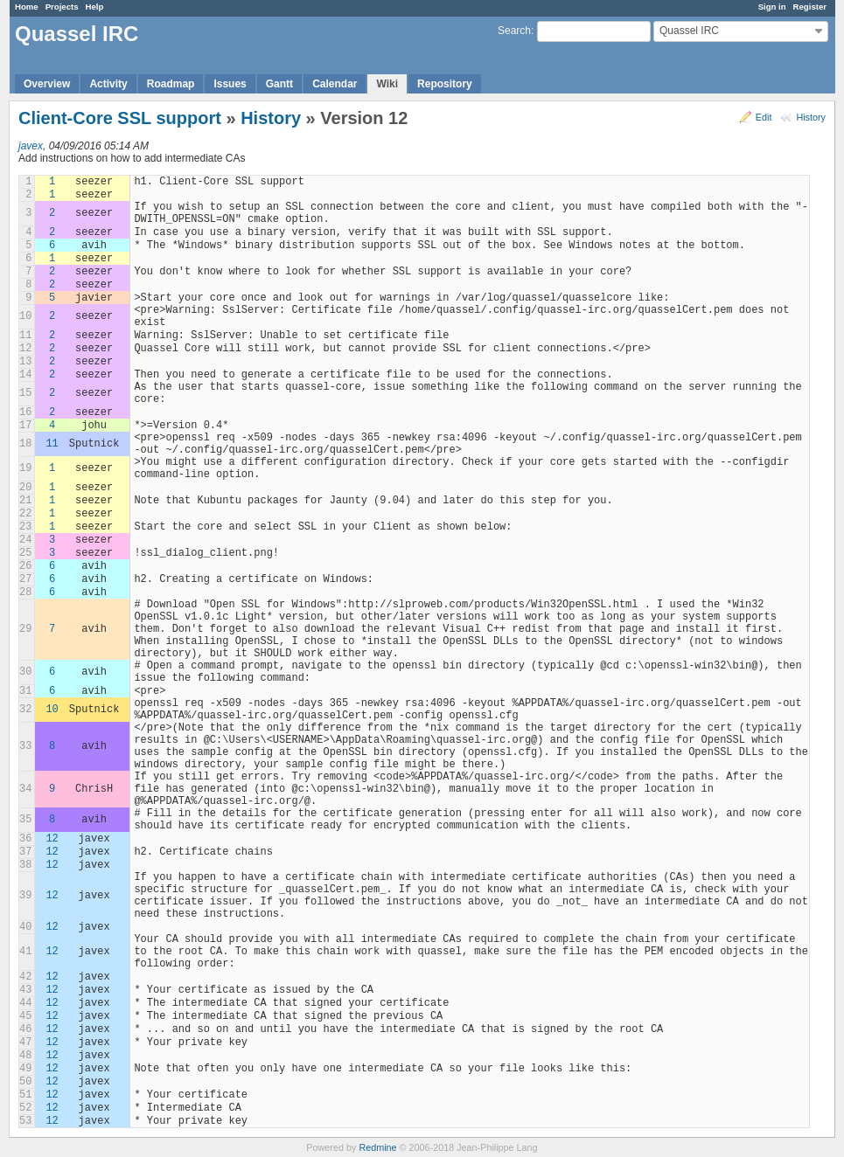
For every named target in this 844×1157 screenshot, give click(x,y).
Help (95, 6)
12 (51, 839)
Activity (108, 84)
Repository (444, 84)
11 (51, 444)
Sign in (772, 6)
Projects (62, 6)
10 (51, 709)
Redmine (377, 1147)
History (811, 117)
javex (30, 146)
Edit (764, 117)
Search (514, 30)
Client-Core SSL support (119, 118)
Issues (229, 84)
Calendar (334, 84)
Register (810, 6)
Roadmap (171, 84)
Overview (47, 84)
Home (26, 6)
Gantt (279, 84)
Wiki (387, 84)
